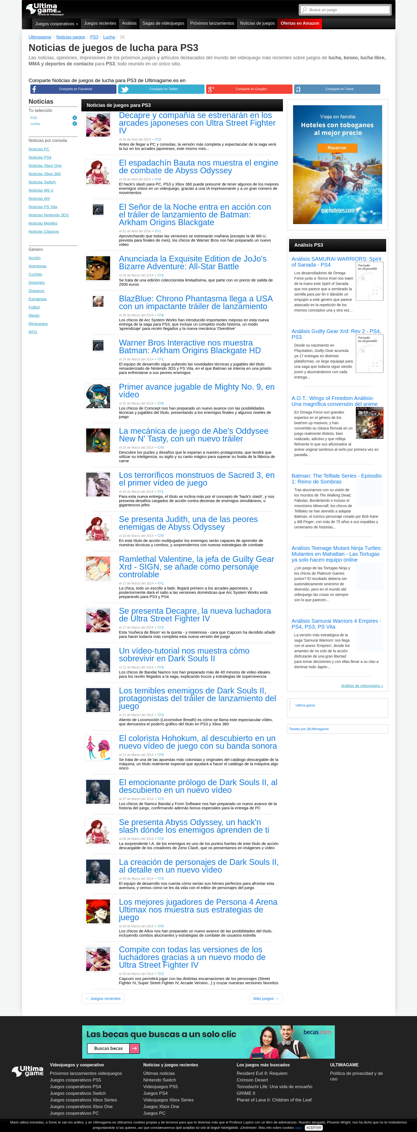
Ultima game (305, 705)
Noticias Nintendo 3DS (49, 215)
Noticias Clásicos (44, 231)
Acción (35, 257)
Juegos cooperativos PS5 (75, 1080)
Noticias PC (39, 149)
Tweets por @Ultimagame (309, 729)
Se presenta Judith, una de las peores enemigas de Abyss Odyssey (188, 523)
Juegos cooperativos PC (74, 1113)
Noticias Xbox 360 (45, 173)
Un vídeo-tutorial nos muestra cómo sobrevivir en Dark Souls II (184, 655)
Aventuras (38, 266)
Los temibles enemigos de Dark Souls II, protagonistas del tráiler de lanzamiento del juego (197, 699)
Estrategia (38, 299)
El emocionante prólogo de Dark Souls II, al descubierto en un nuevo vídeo (198, 786)
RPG (33, 332)
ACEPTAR (313, 1128)
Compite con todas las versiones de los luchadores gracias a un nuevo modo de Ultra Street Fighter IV (192, 958)
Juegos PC (154, 1113)
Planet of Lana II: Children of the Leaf (274, 1099)
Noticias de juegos (257, 23)
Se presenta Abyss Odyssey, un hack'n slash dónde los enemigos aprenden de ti (194, 826)
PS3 (34, 118)
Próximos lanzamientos (212, 23)
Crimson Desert (252, 1080)
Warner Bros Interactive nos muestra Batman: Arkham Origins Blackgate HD (190, 347)
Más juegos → (266, 998)
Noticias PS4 (40, 157)
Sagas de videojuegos (163, 23)
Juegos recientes (100, 23)
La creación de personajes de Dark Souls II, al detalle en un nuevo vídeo (199, 866)
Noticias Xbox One (45, 165)
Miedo (34, 315)
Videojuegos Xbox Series (168, 1099)
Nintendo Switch (159, 1080)
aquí (298, 1128)
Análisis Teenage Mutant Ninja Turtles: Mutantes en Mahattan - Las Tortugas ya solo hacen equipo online (337, 554)
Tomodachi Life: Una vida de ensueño (274, 1086)
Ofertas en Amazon (300, 23)
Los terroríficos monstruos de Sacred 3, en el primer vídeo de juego (197, 479)
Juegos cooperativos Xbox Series (83, 1099)
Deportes (37, 282)
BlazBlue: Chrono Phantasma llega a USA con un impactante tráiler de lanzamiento (195, 303)
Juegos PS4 (155, 1093)
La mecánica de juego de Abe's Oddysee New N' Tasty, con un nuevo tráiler (194, 435)
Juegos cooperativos (56, 24)
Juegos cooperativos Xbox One (81, 1106)
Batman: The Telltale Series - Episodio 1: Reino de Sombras (337, 479)
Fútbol (34, 307)
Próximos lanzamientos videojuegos (86, 1073)
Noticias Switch (42, 182)
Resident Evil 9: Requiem (262, 1073)
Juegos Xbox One (161, 1106)
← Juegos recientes (103, 998)
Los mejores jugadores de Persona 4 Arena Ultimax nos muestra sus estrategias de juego (198, 910)
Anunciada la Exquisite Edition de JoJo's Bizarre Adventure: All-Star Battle (193, 263)
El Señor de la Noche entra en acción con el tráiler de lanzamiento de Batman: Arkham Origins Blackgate (195, 215)
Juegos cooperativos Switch (78, 1093)
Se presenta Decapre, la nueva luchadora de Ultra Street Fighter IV (195, 615)
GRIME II (246, 1093)
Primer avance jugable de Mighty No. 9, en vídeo (197, 391)
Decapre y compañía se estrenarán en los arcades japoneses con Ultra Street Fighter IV (197, 123)
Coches (35, 274)
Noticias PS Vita (43, 206)
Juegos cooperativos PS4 (75, 1086)
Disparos (36, 290)
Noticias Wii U (41, 190)
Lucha (35, 124)
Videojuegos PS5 (160, 1086)
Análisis (129, 23)
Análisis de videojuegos (360, 686)
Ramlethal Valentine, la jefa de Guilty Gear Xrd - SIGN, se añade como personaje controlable (196, 567)
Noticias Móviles (43, 223)
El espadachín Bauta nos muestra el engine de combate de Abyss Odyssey (198, 167)
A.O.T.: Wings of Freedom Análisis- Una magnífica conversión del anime (335, 401)
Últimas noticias (159, 1073)
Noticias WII (39, 198)
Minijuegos (38, 323)
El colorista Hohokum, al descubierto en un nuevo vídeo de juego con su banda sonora (198, 742)
